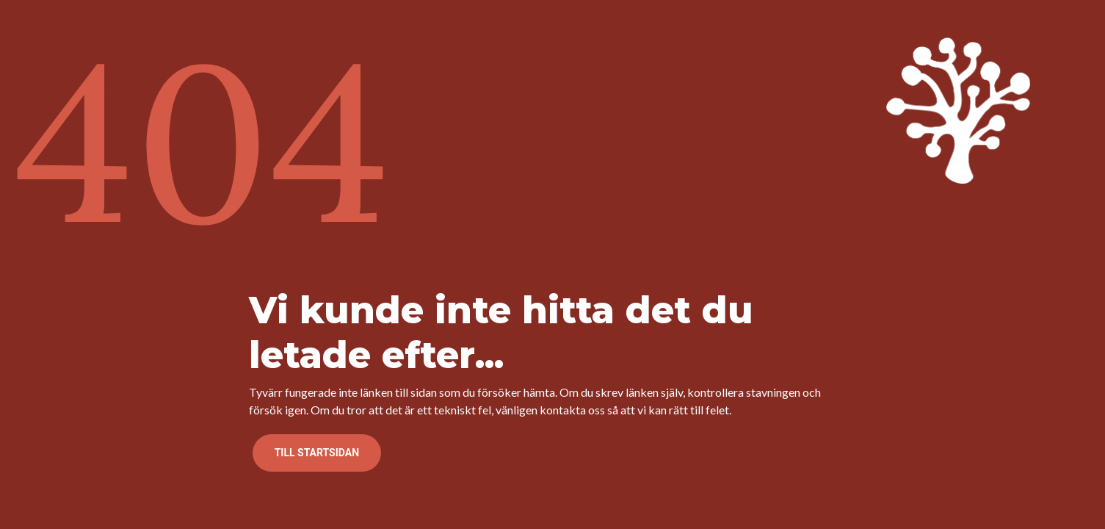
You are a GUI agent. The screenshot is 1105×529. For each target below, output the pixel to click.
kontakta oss (572, 410)
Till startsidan (317, 452)
